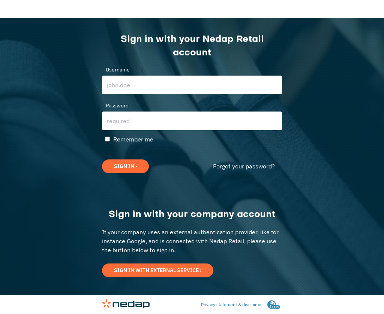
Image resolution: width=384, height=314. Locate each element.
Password (117, 105)
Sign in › (125, 166)
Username (118, 69)
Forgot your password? (244, 166)
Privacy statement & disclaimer (232, 304)
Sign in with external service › (157, 270)
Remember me (133, 139)
